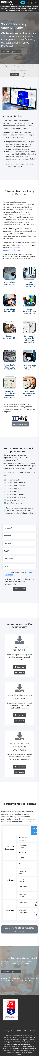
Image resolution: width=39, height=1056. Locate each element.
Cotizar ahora (14, 74)
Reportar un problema (11, 51)
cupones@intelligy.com (11, 250)
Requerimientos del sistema (19, 70)
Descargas (17, 66)
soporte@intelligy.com (10, 978)
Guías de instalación (28, 66)
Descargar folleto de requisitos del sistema (19, 929)
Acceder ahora (20, 424)
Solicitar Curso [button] (19, 589)
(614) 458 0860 (25, 980)
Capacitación (9, 66)
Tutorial (19, 672)
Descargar (19, 667)
